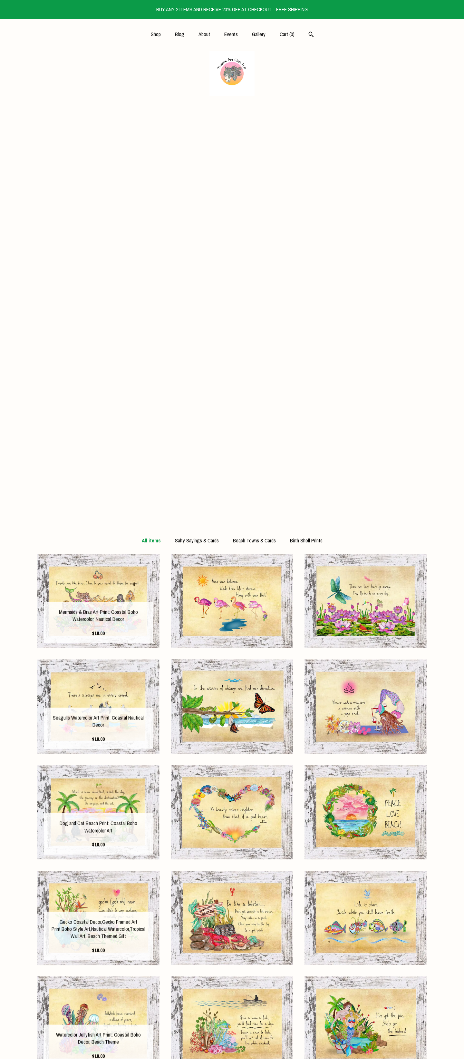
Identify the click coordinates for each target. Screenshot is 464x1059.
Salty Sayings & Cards (197, 129)
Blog (179, 34)
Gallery (259, 34)
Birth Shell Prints (306, 129)
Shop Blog (232, 1003)
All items (151, 129)
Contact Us (98, 1045)
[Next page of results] (269, 886)
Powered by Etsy (365, 1003)
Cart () (287, 34)
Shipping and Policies (98, 1035)
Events (231, 34)
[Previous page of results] (196, 886)
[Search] (311, 35)
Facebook (232, 982)
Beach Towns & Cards (254, 129)
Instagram (232, 993)
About (204, 34)
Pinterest (232, 1014)
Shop (156, 34)
